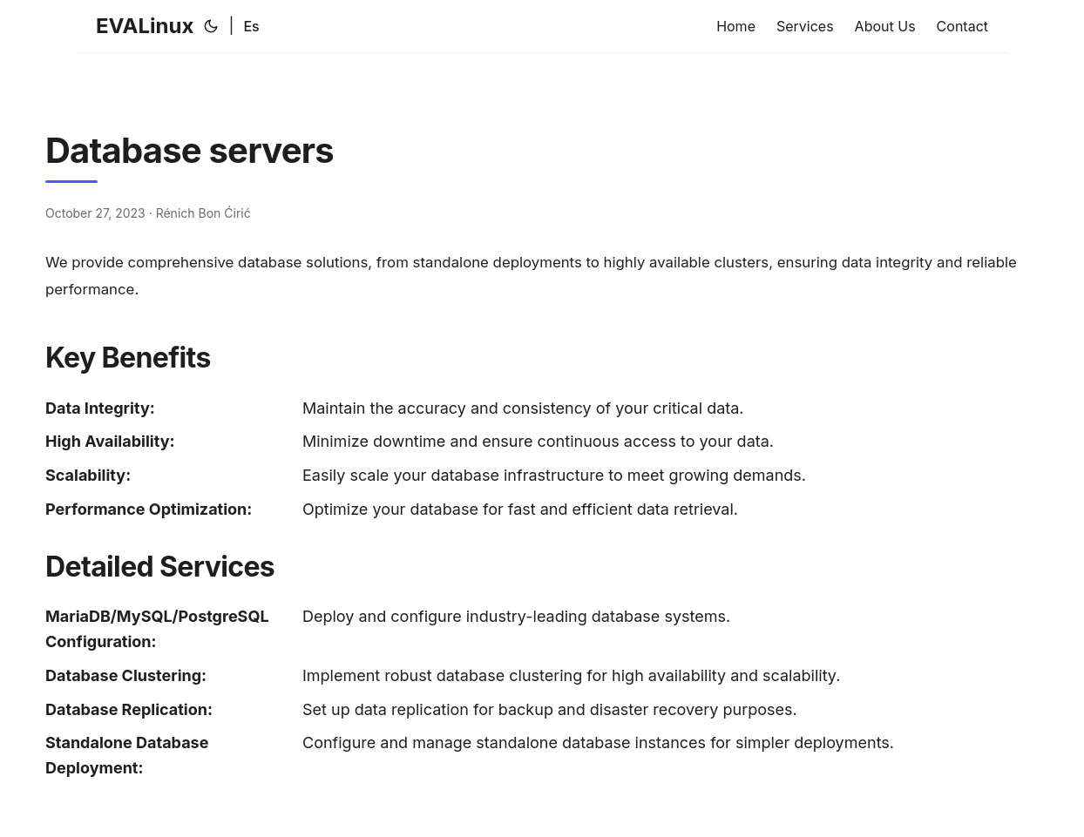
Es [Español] (251, 26)
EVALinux (144, 25)
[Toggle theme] (210, 26)
